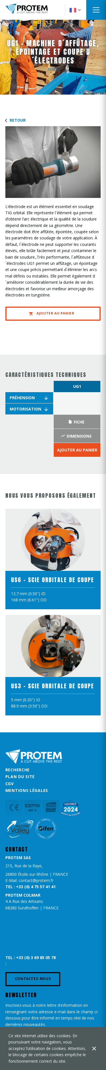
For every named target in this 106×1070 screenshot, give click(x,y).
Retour (14, 120)
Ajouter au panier (51, 313)
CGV (9, 783)
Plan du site (20, 776)
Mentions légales (26, 790)
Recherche (17, 769)
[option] (77, 419)
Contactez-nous (33, 978)
